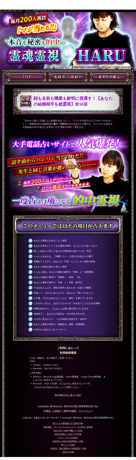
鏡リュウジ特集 (68, 445)
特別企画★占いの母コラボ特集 (68, 434)
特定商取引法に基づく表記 (68, 395)
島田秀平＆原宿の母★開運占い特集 (68, 441)
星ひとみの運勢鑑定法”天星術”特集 (68, 423)
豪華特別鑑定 (70, 411)
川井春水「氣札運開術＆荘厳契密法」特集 (68, 448)
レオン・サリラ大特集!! (68, 438)
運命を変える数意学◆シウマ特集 (68, 431)
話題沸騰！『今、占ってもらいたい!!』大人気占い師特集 (68, 427)
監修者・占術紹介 (53, 411)
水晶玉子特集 (68, 452)
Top (81, 406)
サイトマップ (85, 411)
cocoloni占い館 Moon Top (50, 406)
